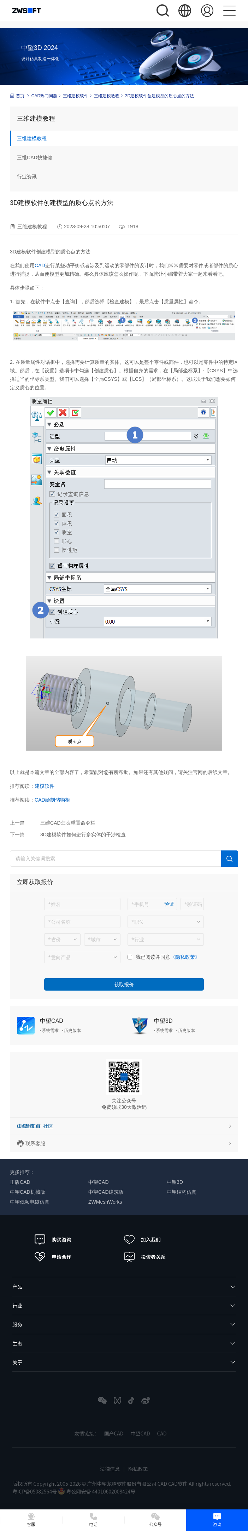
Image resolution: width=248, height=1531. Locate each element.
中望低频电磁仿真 (29, 1202)
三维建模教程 (106, 95)
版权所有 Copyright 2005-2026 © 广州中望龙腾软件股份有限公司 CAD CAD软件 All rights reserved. (121, 1483)
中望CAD (51, 1021)
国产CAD (113, 1433)
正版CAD (20, 1182)
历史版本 (72, 1030)
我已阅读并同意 (153, 957)
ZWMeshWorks (105, 1202)
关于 (17, 1362)
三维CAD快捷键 (34, 157)
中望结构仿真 (181, 1192)
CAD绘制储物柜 (52, 800)
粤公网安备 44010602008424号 (96, 1491)
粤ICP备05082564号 (35, 1491)
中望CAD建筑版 (106, 1192)
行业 (17, 1305)
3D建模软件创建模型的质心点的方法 (159, 95)
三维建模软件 (75, 95)
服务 (17, 1324)
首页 (17, 95)
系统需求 (50, 1030)
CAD (40, 265)
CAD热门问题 (44, 95)
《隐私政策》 (185, 957)
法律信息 (110, 1468)
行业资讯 (27, 176)
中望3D (163, 1021)
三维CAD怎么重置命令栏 (67, 823)
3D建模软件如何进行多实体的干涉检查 (83, 834)
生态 (17, 1343)
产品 (17, 1286)
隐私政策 (138, 1468)
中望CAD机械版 (27, 1192)
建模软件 (44, 786)
